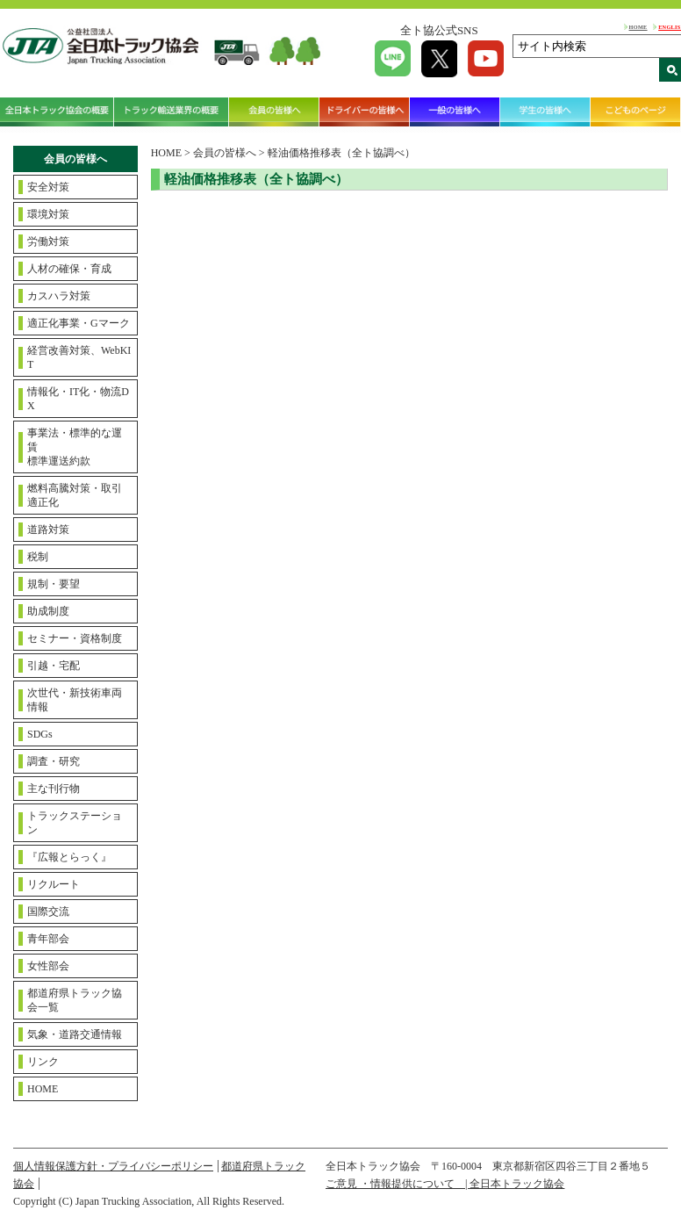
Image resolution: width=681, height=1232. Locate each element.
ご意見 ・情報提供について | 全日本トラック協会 (445, 1184)
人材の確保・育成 (69, 269)
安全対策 (48, 187)
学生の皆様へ (545, 111)
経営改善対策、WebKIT (79, 357)
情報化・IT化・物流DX (78, 398)
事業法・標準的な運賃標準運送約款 (74, 447)
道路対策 (48, 529)
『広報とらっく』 (69, 857)
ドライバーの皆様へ (364, 111)
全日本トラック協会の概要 (57, 111)
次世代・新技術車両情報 (74, 700)
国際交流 (48, 911)
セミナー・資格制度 (74, 638)
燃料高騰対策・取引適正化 (74, 495)
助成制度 (48, 611)
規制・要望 (53, 584)
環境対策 (48, 214)
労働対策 (48, 241)
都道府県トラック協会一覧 (74, 1000)
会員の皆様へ (274, 111)
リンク (43, 1061)
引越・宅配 (53, 665)
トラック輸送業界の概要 (171, 111)
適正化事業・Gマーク (78, 323)
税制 (37, 557)
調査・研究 (53, 761)
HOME (638, 27)
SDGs (40, 734)
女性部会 (48, 966)
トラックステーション (74, 823)
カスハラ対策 (58, 296)
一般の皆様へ (455, 111)
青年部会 (48, 939)
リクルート (53, 884)
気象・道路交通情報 (74, 1034)
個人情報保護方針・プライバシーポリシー (113, 1166)
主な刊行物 (53, 788)
